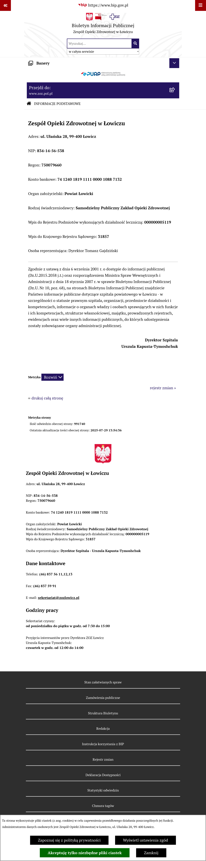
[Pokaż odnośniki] (5, 5)
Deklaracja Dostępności (103, 775)
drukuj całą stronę (47, 398)
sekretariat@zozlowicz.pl (58, 597)
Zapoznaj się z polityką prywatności (69, 840)
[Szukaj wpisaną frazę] (135, 43)
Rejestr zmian (103, 759)
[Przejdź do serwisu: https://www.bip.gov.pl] (103, 5)
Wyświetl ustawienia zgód (145, 840)
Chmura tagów (103, 806)
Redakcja (103, 728)
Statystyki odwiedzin (103, 790)
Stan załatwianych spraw (103, 682)
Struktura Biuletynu (103, 713)
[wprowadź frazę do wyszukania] (99, 43)
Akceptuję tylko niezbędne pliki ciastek (85, 852)
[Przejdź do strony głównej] (103, 24)
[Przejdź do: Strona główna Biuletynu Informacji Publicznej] (29, 103)
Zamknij (151, 852)
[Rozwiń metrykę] (52, 377)
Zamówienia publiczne (103, 697)
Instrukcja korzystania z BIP (103, 744)
